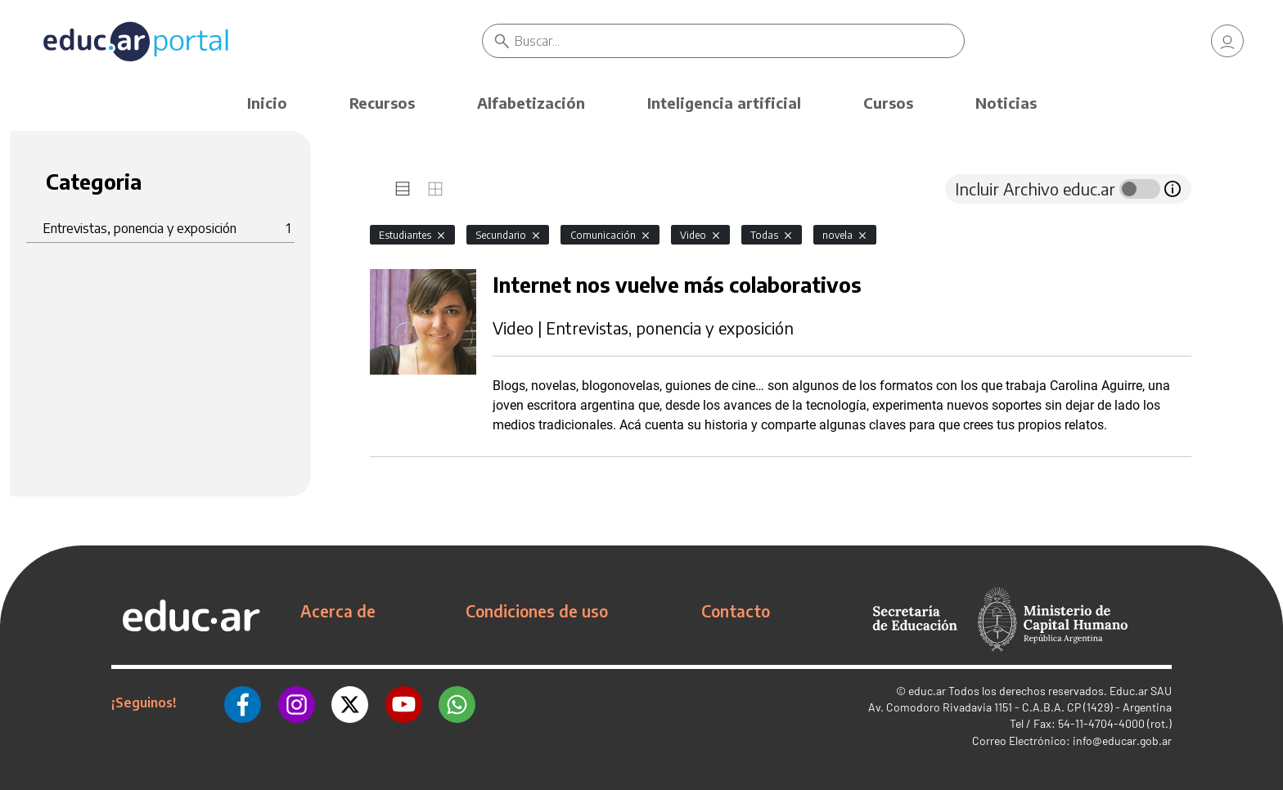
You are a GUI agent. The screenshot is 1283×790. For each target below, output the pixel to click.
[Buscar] (739, 41)
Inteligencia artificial (724, 102)
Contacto (735, 611)
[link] (1227, 41)
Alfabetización (531, 102)
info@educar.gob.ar (1122, 740)
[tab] (402, 189)
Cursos (888, 102)
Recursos (382, 102)
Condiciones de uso (537, 611)
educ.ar (927, 691)
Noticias (1006, 102)
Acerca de (338, 611)
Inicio (267, 102)
